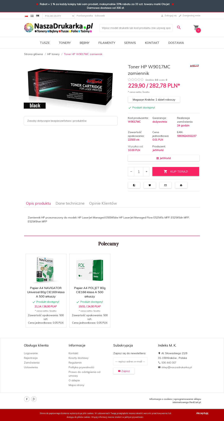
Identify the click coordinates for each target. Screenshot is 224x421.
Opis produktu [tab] (38, 203)
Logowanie (31, 353)
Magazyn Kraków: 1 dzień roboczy (154, 99)
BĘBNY (84, 43)
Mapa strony (76, 385)
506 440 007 (167, 362)
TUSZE (45, 43)
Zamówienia (31, 362)
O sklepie (74, 380)
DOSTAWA (176, 43)
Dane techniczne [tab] (70, 203)
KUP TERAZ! (176, 172)
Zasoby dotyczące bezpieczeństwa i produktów (57, 120)
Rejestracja (31, 358)
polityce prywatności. (134, 417)
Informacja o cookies (160, 399)
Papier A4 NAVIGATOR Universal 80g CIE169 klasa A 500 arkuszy (46, 292)
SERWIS (130, 43)
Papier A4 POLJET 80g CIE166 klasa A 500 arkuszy (89, 292)
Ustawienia (31, 367)
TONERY (65, 43)
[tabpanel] (112, 221)
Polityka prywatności (81, 367)
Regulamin (75, 362)
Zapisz (124, 371)
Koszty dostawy (78, 358)
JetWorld (157, 150)
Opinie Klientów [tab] (103, 203)
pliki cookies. (88, 413)
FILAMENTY (106, 43)
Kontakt (152, 43)
